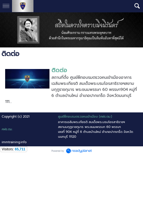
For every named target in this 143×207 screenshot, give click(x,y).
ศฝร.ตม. (7, 129)
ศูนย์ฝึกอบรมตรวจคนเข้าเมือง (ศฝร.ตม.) (85, 116)
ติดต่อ (59, 70)
